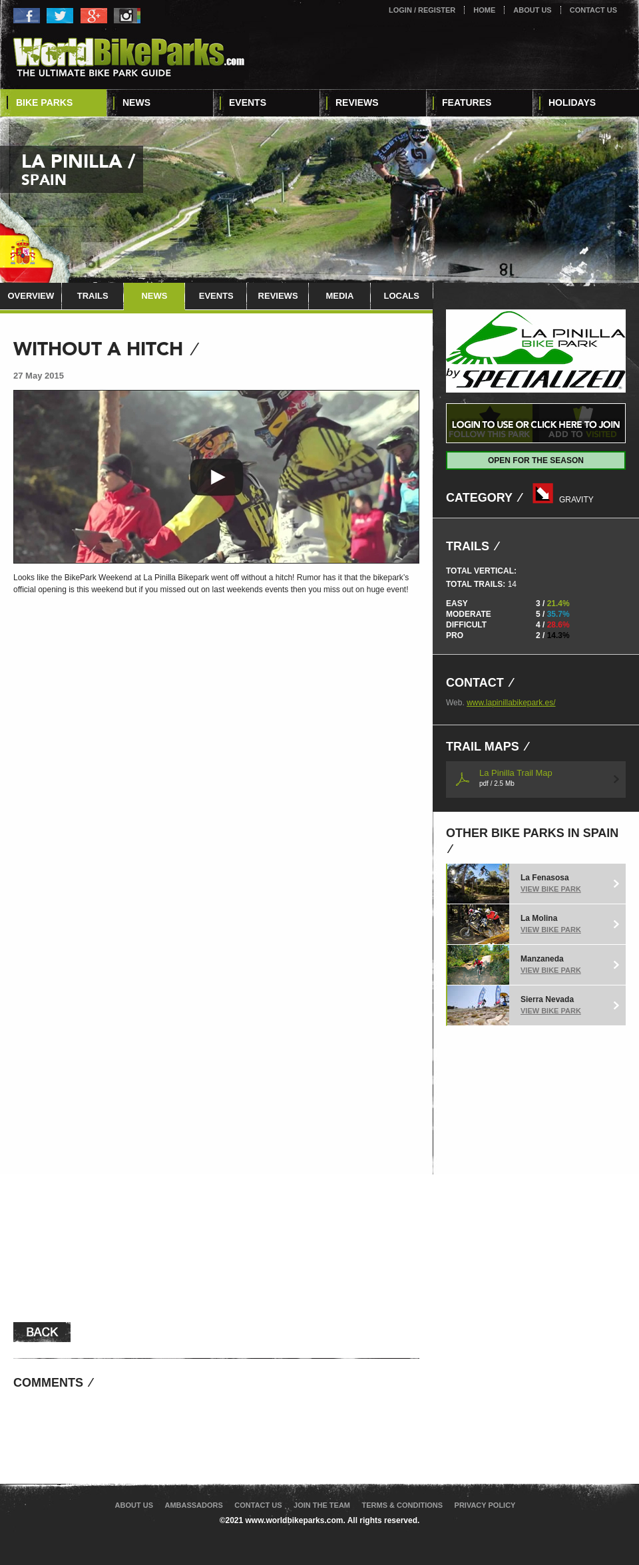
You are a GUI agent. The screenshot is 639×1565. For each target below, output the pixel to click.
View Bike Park (551, 889)
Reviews (357, 102)
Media (339, 296)
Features (466, 102)
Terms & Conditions (402, 1505)
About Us (532, 10)
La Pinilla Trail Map (515, 777)
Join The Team (322, 1505)
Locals (401, 296)
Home (484, 10)
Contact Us (593, 10)
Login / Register (422, 10)
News (136, 102)
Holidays (572, 102)
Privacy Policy (485, 1505)
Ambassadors (193, 1505)
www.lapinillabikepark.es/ (511, 702)
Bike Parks (44, 102)
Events (247, 102)
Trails (92, 296)
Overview (30, 296)
